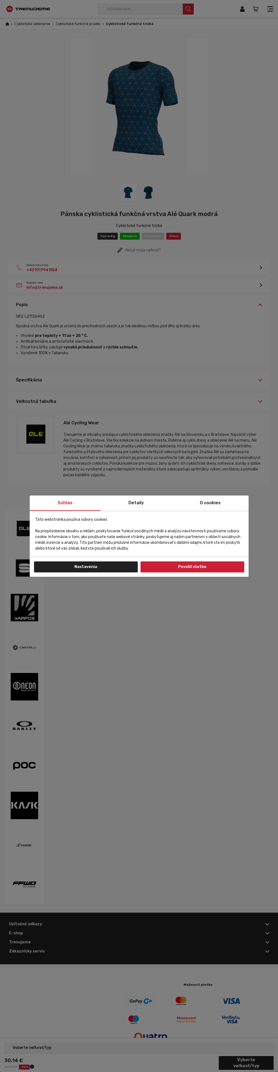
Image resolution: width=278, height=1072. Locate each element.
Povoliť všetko (192, 566)
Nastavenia (85, 566)
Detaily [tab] (136, 502)
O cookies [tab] (210, 502)
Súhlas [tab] (65, 502)
